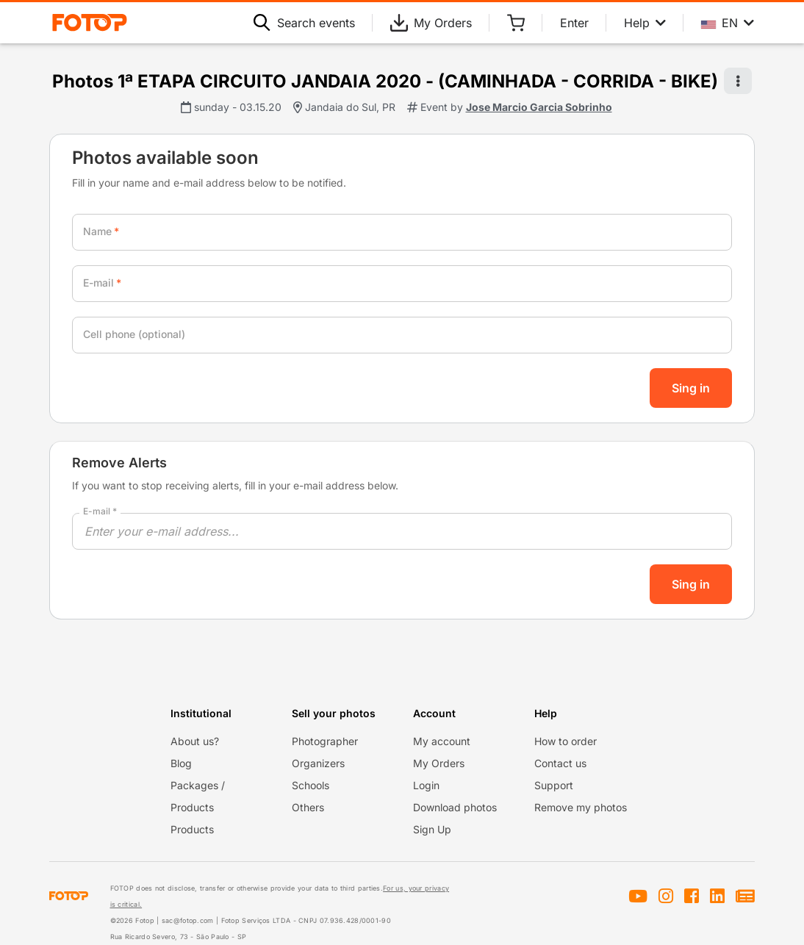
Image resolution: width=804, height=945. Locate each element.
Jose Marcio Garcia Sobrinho (539, 107)
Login (426, 785)
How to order (565, 741)
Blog (181, 763)
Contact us (560, 763)
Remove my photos (580, 807)
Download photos (455, 807)
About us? (195, 741)
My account (441, 741)
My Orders (431, 23)
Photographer (325, 741)
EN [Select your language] (727, 22)
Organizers (318, 763)
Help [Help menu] (645, 22)
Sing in (691, 388)
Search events (304, 23)
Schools (310, 785)
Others (308, 807)
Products (192, 829)
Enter (574, 22)
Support (553, 785)
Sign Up (432, 829)
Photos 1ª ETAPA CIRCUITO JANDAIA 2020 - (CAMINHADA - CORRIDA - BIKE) (385, 81)
